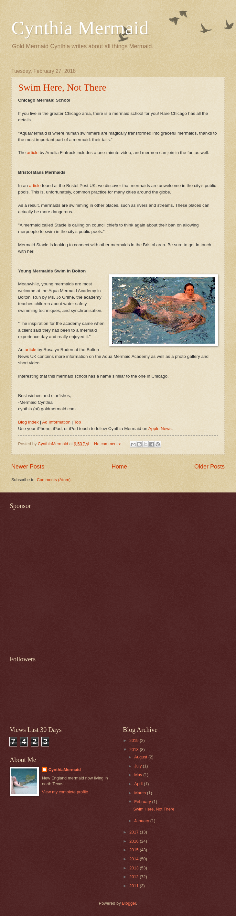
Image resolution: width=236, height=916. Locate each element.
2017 (134, 832)
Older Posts (209, 466)
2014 (134, 858)
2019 (134, 740)
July (138, 766)
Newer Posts (27, 466)
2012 (134, 876)
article (32, 152)
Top (77, 422)
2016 (134, 841)
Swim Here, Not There (62, 87)
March (140, 792)
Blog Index (28, 422)
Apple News (160, 428)
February (143, 801)
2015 (134, 849)
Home (119, 466)
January (142, 820)
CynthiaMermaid (64, 769)
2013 (134, 868)
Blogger (129, 903)
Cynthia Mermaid (80, 28)
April (139, 783)
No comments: (108, 443)
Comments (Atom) (53, 479)
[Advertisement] (65, 578)
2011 (134, 885)
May (138, 774)
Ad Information (56, 422)
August (141, 757)
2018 (134, 749)
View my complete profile (65, 791)
